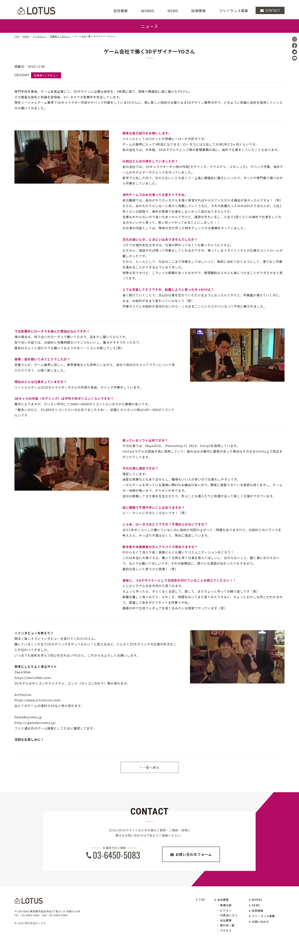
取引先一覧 (227, 925)
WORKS (147, 10)
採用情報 (198, 10)
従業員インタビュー (60, 36)
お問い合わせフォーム (193, 854)
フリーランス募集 (233, 10)
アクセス (225, 930)
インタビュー (40, 36)
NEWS (172, 10)
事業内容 (226, 905)
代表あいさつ (228, 915)
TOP (16, 36)
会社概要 (223, 900)
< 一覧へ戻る (149, 767)
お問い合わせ (260, 922)
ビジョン (226, 910)
